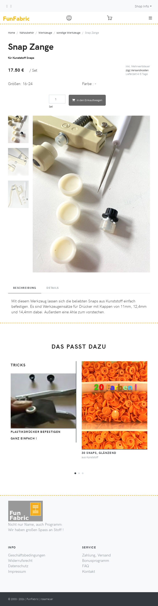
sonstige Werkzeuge (68, 32)
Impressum (17, 571)
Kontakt (88, 571)
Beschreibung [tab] (24, 288)
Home (11, 32)
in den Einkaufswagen (87, 100)
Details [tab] (52, 288)
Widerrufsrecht (20, 560)
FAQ (85, 565)
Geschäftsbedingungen (26, 555)
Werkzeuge (45, 32)
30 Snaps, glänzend (99, 453)
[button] (75, 472)
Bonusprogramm (95, 560)
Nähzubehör (27, 32)
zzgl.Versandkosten (137, 70)
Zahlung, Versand (96, 555)
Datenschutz (18, 565)
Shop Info (142, 6)
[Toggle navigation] (150, 18)
